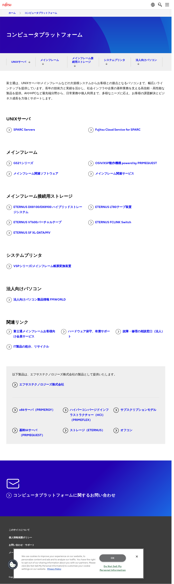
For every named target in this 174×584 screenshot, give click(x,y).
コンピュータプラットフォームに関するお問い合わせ (61, 495)
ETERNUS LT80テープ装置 (110, 207)
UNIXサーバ (19, 61)
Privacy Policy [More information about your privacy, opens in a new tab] (54, 569)
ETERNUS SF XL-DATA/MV (28, 233)
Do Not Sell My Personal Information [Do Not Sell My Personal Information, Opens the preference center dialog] (113, 568)
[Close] (136, 556)
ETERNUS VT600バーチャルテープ (33, 222)
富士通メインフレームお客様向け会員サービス (30, 333)
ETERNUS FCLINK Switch (109, 222)
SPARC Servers (20, 130)
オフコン (122, 430)
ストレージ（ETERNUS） (84, 430)
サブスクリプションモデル (134, 410)
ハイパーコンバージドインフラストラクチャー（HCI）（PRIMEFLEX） (86, 414)
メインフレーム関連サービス (111, 174)
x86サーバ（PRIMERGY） (33, 410)
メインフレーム (49, 60)
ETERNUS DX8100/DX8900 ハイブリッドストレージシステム (44, 209)
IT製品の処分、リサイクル (27, 347)
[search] (160, 4)
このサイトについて (19, 530)
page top (166, 525)
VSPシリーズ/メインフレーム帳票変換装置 (38, 266)
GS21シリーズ (19, 163)
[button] (12, 564)
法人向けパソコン (146, 60)
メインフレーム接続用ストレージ (82, 60)
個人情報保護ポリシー (20, 537)
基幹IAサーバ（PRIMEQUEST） (28, 432)
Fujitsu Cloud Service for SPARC (114, 130)
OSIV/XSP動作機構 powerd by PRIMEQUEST (122, 163)
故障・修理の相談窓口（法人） (140, 331)
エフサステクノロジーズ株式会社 (38, 384)
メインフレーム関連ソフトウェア (32, 174)
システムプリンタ (114, 60)
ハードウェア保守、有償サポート (85, 333)
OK (113, 558)
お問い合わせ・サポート (21, 545)
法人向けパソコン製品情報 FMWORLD (36, 300)
